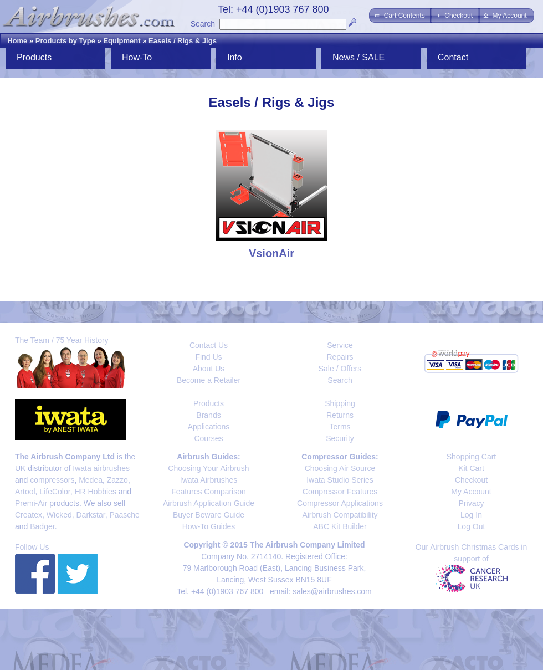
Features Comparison (208, 491)
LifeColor (54, 491)
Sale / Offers (340, 368)
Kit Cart (471, 468)
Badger (42, 526)
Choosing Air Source (340, 468)
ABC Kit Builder (339, 526)
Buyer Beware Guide (208, 514)
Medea (91, 479)
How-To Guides (208, 526)
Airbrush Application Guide (208, 503)
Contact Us (208, 345)
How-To (137, 57)
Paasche (124, 514)
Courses (208, 438)
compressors (52, 479)
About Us (209, 368)
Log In (471, 514)
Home (17, 41)
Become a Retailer (208, 380)
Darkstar (90, 514)
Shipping (340, 403)
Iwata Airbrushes (209, 479)
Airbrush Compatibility (339, 514)
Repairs (339, 356)
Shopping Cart (471, 456)
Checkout (471, 479)
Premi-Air (31, 503)
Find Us (208, 356)
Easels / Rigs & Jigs (182, 41)
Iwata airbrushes (101, 468)
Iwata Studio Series (339, 479)
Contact (453, 57)
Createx (28, 514)
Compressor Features (340, 491)
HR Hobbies (95, 491)
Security (340, 438)
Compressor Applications (340, 503)
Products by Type (65, 41)
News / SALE (358, 57)
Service (340, 345)
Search (203, 23)
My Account (471, 491)
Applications (209, 426)
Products (34, 57)
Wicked (59, 514)
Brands (208, 415)
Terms (339, 426)
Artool (25, 491)
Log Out (471, 526)
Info (234, 57)
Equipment (121, 41)
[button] (400, 15)
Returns (340, 415)
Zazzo (117, 479)
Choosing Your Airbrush (208, 468)
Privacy (471, 503)
